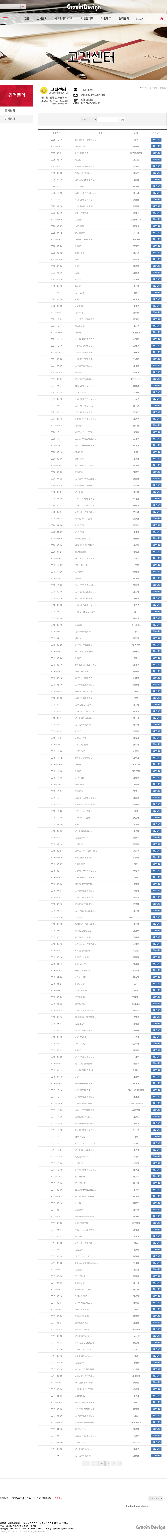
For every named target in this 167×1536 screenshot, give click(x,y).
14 (119, 1463)
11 (102, 1463)
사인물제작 (87, 18)
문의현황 (9, 110)
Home (144, 87)
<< (86, 1463)
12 (108, 1463)
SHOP (139, 18)
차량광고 (106, 18)
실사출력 (42, 18)
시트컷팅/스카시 (63, 18)
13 (114, 1463)
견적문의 (124, 18)
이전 (95, 1463)
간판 (26, 18)
